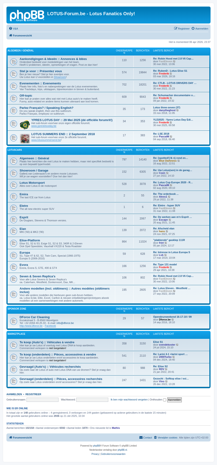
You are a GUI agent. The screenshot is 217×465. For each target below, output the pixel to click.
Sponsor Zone (17, 309)
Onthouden (158, 399)
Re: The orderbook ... (166, 194)
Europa (25, 252)
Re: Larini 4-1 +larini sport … (170, 354)
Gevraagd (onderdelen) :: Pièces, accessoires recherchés (61, 379)
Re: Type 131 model (165, 264)
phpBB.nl (122, 450)
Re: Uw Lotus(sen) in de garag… (172, 170)
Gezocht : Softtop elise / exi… (171, 378)
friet (161, 242)
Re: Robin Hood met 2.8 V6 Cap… (173, 58)
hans (162, 231)
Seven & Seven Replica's (38, 276)
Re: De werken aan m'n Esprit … (172, 217)
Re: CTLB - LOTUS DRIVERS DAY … (174, 83)
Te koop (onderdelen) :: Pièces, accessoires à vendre (58, 354)
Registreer (33, 394)
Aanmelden (14, 394)
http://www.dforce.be (31, 325)
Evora (24, 265)
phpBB (96, 445)
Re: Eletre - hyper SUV (166, 205)
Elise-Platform (30, 240)
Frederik (164, 73)
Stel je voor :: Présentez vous (41, 71)
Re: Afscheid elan (163, 228)
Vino (161, 381)
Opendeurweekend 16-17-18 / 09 (172, 316)
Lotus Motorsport (32, 182)
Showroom (60, 77)
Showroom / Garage (34, 170)
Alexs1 (163, 196)
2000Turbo (165, 356)
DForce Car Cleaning (35, 317)
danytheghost (167, 110)
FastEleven (165, 61)
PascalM (164, 136)
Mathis (116, 427)
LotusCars (15, 150)
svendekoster (167, 344)
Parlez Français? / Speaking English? (46, 108)
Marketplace (16, 334)
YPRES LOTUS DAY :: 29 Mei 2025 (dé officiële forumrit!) (71, 120)
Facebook (50, 325)
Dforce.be (165, 319)
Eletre (24, 205)
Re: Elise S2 (160, 366)
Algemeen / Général (21, 50)
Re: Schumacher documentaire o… (174, 95)
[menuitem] (13, 28)
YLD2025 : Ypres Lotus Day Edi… (173, 119)
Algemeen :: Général (34, 158)
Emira (24, 194)
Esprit (24, 217)
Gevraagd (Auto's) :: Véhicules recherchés (50, 366)
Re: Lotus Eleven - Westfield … (172, 288)
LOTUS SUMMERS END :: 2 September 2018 (63, 134)
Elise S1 (158, 342)
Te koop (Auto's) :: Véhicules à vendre (47, 342)
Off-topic (26, 95)
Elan (23, 229)
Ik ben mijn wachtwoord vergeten (129, 399)
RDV (161, 369)
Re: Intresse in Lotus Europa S (171, 252)
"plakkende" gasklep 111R (169, 240)
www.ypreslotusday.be (43, 125)
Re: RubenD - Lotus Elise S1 (170, 70)
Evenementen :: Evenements (40, 83)
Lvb (161, 255)
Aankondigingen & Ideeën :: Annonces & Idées (53, 59)
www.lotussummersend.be (46, 140)
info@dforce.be (65, 323)
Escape (163, 219)
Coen (162, 173)
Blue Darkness (167, 160)
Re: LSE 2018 (161, 133)
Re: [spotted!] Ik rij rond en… (170, 158)
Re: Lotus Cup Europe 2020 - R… (173, 182)
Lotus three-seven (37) (166, 107)
